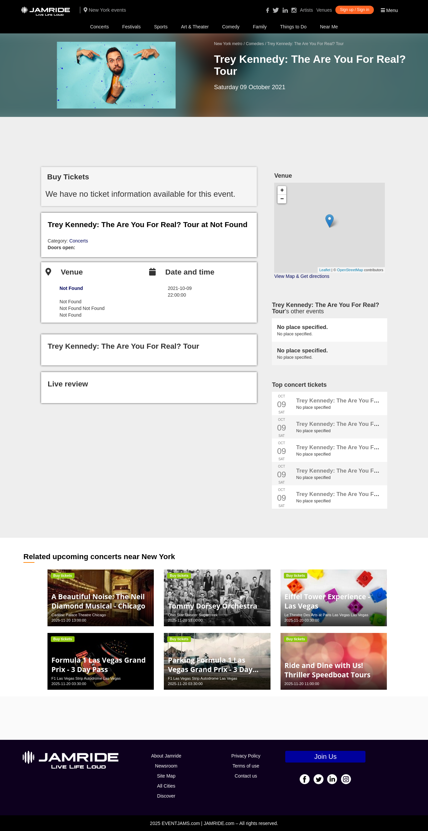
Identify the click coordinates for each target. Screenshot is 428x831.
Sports (161, 26)
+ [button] (282, 190)
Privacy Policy (245, 756)
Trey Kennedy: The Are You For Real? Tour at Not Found (148, 224)
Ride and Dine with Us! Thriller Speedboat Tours (327, 670)
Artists (306, 10)
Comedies (255, 43)
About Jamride (166, 756)
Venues (324, 10)
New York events (105, 10)
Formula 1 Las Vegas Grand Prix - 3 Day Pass (98, 664)
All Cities (166, 786)
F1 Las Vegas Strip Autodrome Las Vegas (86, 678)
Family (259, 26)
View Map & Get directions (301, 276)
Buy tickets (62, 575)
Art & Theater (195, 26)
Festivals (131, 26)
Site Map (166, 776)
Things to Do (293, 26)
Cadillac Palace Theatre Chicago (78, 615)
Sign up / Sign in (354, 9)
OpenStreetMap (350, 270)
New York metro (228, 43)
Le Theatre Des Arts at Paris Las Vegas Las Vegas (326, 615)
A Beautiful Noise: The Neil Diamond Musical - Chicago (98, 601)
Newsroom (166, 766)
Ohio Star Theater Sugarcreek (193, 615)
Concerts (99, 26)
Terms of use (245, 766)
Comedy (230, 26)
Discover (166, 796)
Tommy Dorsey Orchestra (212, 606)
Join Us (325, 756)
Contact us (246, 776)
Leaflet (324, 270)
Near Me (329, 26)
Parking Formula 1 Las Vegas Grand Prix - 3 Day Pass (210, 669)
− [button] (282, 199)
